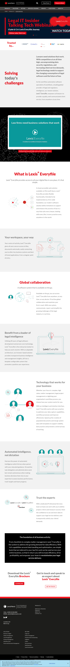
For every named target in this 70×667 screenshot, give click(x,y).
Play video (35, 132)
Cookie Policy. (12, 665)
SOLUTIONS (6, 631)
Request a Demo (60, 3)
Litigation (27, 639)
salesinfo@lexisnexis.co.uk (12, 614)
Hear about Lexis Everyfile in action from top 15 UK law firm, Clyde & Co (35, 151)
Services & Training (33, 8)
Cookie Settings (49, 656)
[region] (35, 663)
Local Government (29, 647)
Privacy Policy (24, 656)
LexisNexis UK (7, 621)
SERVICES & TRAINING (40, 608)
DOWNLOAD (19, 583)
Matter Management (8, 635)
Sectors (23, 8)
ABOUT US (37, 612)
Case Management (8, 637)
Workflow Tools (7, 641)
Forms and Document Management (11, 643)
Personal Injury (28, 643)
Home (18, 656)
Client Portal (46, 3)
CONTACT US (38, 613)
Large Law (27, 633)
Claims (26, 641)
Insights (43, 8)
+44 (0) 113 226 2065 (10, 612)
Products (7, 8)
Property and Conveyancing (31, 637)
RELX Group (6, 623)
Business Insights (7, 633)
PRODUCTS (38, 605)
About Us (60, 8)
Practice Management (8, 639)
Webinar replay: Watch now (17, 33)
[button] (33, 35)
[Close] (67, 663)
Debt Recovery (28, 645)
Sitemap (42, 656)
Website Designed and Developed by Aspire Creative (46, 659)
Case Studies (52, 8)
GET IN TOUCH (50, 586)
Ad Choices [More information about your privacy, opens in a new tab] (36, 664)
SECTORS (27, 631)
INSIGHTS (37, 610)
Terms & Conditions (34, 656)
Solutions (15, 8)
